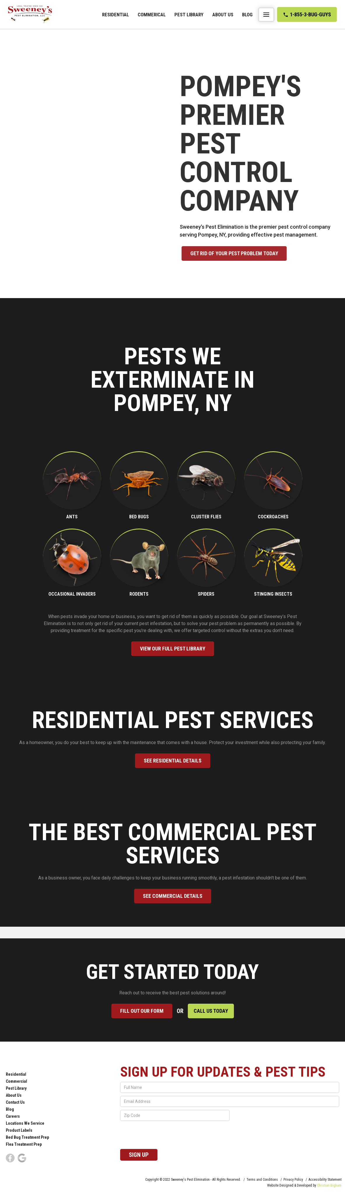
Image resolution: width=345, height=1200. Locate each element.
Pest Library (189, 15)
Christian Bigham (329, 1185)
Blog (247, 15)
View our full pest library (172, 649)
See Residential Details (173, 761)
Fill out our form (142, 1011)
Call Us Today (211, 1011)
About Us (222, 15)
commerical (152, 15)
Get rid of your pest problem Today (243, 253)
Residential (115, 15)
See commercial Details (172, 896)
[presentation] (164, 1135)
